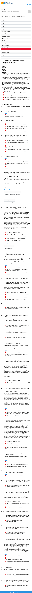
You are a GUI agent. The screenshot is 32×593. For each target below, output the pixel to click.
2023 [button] (3, 55)
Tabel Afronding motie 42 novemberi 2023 (15, 238)
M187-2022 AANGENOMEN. (13, 240)
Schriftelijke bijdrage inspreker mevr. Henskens (16, 126)
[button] (29, 11)
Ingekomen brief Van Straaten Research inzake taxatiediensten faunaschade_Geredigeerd (15, 533)
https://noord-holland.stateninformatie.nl (18, 74)
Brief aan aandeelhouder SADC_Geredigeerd (16, 292)
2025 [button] (3, 26)
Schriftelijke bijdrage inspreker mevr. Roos (15, 124)
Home (2, 16)
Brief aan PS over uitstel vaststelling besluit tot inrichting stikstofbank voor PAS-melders (16, 270)
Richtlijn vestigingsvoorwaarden (13, 507)
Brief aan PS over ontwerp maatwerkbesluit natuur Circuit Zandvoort (16, 355)
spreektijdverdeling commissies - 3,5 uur (13, 95)
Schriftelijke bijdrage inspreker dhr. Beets (15, 128)
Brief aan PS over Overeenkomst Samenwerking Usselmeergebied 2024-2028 (15, 444)
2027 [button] (3, 20)
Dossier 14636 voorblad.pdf (12, 267)
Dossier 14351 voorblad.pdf (12, 232)
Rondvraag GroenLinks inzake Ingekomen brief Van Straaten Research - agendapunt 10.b (17, 308)
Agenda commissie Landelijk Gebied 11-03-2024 (14, 92)
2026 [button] (3, 23)
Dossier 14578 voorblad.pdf (12, 441)
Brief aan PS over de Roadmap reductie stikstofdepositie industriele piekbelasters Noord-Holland (16, 559)
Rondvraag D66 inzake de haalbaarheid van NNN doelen (16, 164)
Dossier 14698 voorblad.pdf (12, 555)
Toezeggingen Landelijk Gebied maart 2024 (15, 151)
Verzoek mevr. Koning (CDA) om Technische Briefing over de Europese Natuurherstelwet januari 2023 (17, 115)
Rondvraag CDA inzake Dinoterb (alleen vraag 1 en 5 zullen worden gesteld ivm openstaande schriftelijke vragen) (17, 160)
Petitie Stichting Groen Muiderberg (14, 475)
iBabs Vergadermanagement (8, 592)
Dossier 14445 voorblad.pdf (12, 352)
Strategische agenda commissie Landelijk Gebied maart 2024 (17, 147)
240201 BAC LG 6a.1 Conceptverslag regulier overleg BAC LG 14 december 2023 (17, 575)
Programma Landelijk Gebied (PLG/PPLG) (12, 194)
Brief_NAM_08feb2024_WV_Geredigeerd (15, 337)
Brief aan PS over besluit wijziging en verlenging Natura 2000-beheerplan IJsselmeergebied (17, 383)
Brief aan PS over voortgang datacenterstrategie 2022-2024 (17, 504)
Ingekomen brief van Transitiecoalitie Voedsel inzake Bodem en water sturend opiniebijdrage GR (17, 326)
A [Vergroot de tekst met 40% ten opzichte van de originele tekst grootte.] (5, 18)
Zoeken (2, 9)
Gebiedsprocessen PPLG (9, 202)
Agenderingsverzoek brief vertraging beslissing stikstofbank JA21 (17, 273)
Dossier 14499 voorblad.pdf (12, 380)
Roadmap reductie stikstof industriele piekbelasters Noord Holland (17, 562)
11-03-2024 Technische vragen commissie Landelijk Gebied (16, 97)
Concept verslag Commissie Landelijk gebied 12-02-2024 (16, 143)
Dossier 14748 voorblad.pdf (12, 501)
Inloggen (18, 592)
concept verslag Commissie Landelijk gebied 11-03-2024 (16, 99)
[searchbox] (14, 11)
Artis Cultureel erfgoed (9, 248)
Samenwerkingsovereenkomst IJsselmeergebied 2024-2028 (17, 448)
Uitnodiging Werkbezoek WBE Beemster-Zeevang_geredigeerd (13, 521)
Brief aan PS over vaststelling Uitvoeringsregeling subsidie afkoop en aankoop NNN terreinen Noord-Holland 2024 (17, 413)
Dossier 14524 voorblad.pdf (12, 462)
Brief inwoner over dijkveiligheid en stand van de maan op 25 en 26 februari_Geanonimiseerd (17, 486)
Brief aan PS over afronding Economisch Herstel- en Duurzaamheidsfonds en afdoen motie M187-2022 (16, 235)
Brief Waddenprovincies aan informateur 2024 (16, 466)
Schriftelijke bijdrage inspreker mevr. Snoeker (16, 297)
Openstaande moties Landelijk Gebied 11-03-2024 (17, 149)
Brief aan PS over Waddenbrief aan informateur (16, 464)
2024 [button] (3, 29)
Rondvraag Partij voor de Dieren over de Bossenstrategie (16, 167)
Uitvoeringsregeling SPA (12, 415)
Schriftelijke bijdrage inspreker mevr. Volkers (15, 130)
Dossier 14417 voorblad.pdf (12, 410)
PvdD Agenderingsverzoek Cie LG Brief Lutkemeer (17, 294)
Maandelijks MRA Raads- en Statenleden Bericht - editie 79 (17, 586)
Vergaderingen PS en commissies (10, 16)
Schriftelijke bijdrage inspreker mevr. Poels (15, 299)
